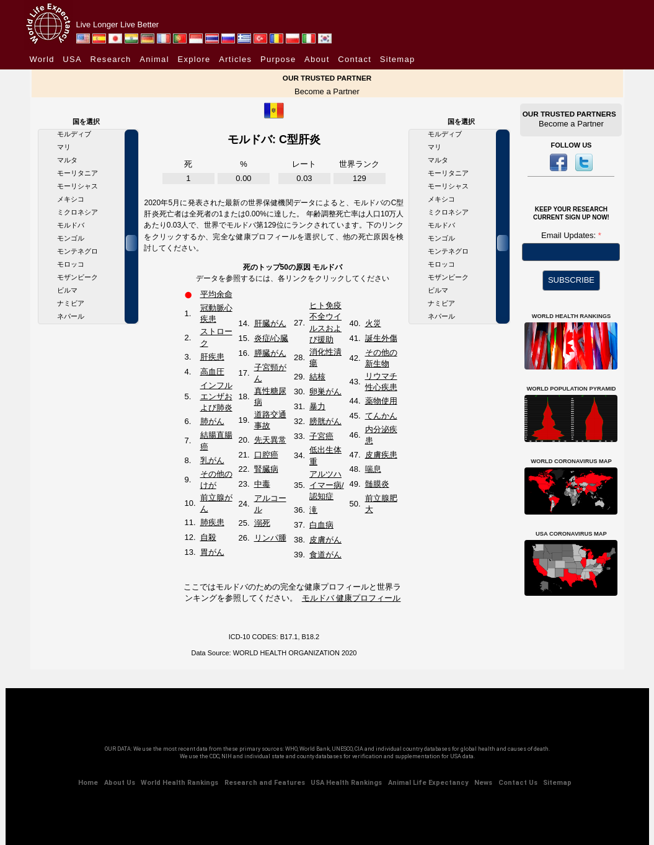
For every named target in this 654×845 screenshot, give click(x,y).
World (42, 59)
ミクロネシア (77, 212)
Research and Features (264, 783)
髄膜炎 (377, 484)
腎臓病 (266, 469)
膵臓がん (270, 353)
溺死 (262, 523)
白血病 (321, 524)
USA (72, 59)
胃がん (212, 552)
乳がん (212, 460)
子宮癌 (321, 436)
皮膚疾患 (381, 454)
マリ (64, 147)
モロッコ (70, 264)
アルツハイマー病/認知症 (326, 485)
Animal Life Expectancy (428, 783)
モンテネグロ (77, 251)
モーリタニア (77, 173)
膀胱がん (325, 421)
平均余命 (216, 294)
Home (88, 783)
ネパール (70, 316)
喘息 (373, 469)
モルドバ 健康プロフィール (351, 598)
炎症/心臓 (271, 338)
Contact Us (517, 783)
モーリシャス (77, 186)
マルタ (67, 160)
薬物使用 (381, 400)
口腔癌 (266, 454)
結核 (317, 376)
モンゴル (70, 238)
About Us (119, 783)
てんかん (381, 415)
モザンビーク (77, 277)
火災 (373, 323)
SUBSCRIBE (571, 280)
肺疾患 (212, 522)
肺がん (212, 421)
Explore (193, 59)
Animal (154, 59)
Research (111, 59)
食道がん (325, 554)
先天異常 (270, 440)
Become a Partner (327, 91)
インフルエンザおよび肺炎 (216, 396)
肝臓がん (270, 323)
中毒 (262, 484)
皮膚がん (325, 539)
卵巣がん (325, 391)
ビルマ (67, 290)
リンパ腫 (270, 537)
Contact (354, 59)
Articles (235, 59)
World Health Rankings (179, 783)
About (316, 59)
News (483, 783)
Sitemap (397, 59)
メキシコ (70, 199)
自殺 (208, 537)
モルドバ (70, 225)
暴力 (317, 406)
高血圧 (212, 371)
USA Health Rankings (346, 783)
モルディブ (74, 134)
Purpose (278, 59)
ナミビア (70, 303)
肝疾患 (212, 356)
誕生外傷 (381, 338)
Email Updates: (569, 235)
